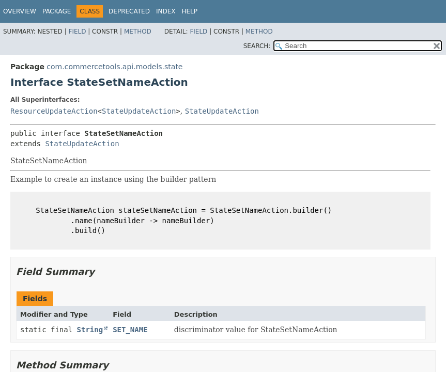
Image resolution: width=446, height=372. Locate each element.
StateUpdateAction (139, 111)
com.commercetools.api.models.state (114, 67)
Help (189, 11)
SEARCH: (257, 46)
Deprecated (129, 11)
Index (166, 11)
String (90, 330)
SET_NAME (130, 330)
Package (56, 11)
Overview (19, 11)
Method (137, 31)
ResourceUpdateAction (54, 111)
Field (77, 31)
